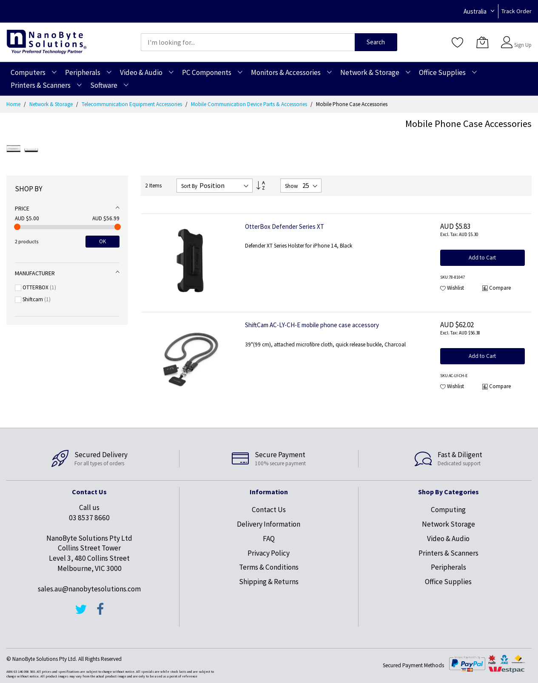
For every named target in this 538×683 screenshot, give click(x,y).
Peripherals (448, 567)
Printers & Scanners (448, 553)
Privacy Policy (269, 553)
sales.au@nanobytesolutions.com (89, 589)
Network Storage (448, 524)
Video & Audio (448, 538)
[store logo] (46, 42)
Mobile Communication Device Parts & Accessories (249, 104)
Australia (475, 11)
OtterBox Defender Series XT (284, 226)
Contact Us (269, 509)
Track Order (516, 11)
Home (14, 104)
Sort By (189, 186)
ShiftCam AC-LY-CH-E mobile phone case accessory (312, 325)
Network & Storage (51, 104)
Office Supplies (448, 581)
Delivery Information (268, 524)
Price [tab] (22, 208)
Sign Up (523, 45)
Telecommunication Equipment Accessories (132, 104)
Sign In (521, 38)
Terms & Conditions (269, 567)
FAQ (269, 538)
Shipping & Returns (269, 581)
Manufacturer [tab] (35, 273)
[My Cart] (482, 42)
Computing (448, 509)
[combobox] (248, 42)
